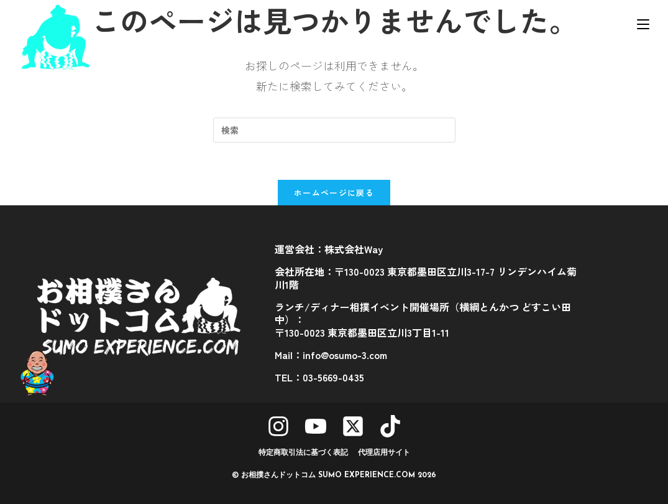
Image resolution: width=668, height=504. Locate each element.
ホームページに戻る (334, 192)
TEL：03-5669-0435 (319, 377)
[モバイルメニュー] (643, 23)
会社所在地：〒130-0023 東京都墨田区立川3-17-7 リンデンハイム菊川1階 (426, 278)
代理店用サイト (384, 453)
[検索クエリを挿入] (334, 130)
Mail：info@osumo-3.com (331, 354)
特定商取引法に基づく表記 (303, 453)
